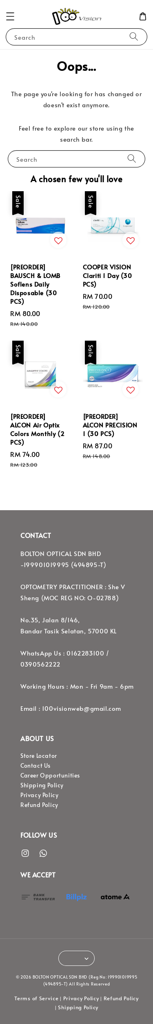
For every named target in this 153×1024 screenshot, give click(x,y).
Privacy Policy (39, 795)
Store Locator (38, 756)
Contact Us (35, 765)
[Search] (134, 37)
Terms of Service (36, 998)
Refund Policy (39, 805)
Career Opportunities (50, 775)
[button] (10, 16)
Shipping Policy (42, 785)
